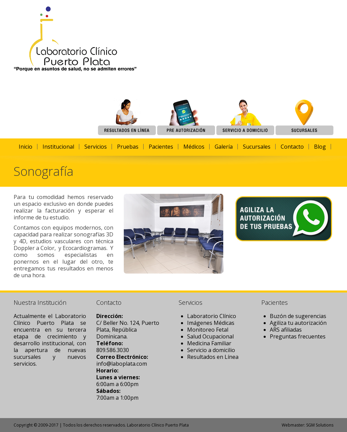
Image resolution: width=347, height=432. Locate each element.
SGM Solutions (319, 425)
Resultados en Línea (212, 357)
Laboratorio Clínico (211, 316)
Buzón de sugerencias (298, 316)
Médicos (193, 146)
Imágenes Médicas (210, 323)
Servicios (95, 146)
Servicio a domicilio (211, 350)
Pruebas (127, 146)
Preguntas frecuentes (298, 336)
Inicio (25, 146)
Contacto (292, 146)
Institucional (58, 146)
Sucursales (256, 146)
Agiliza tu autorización (298, 323)
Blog (320, 146)
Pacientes (161, 146)
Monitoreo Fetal (207, 329)
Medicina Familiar (209, 343)
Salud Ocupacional (210, 336)
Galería (224, 146)
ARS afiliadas (286, 329)
